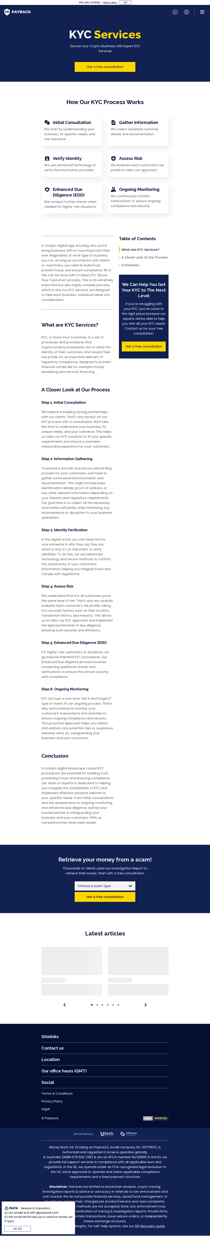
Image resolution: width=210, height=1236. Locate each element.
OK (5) (17, 1229)
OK (125, 2)
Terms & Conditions (57, 1094)
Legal (45, 1109)
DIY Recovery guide (150, 1226)
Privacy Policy (52, 1101)
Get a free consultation (105, 67)
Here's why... (110, 2)
